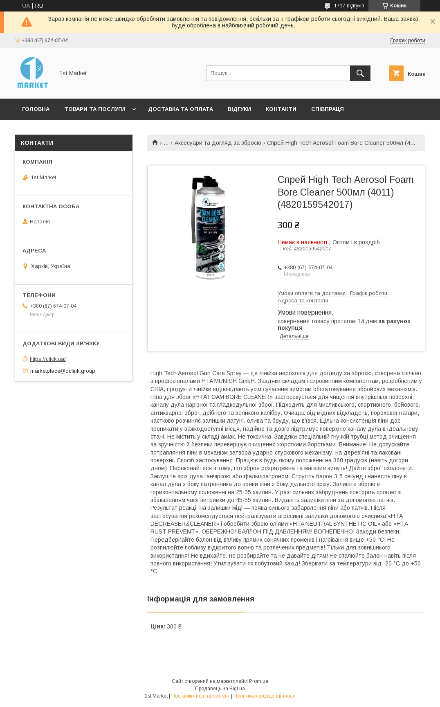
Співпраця (327, 109)
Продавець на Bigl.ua (220, 688)
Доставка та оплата (180, 109)
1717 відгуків (349, 6)
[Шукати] (360, 73)
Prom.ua (258, 681)
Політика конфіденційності (264, 696)
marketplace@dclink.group (62, 370)
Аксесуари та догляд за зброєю (218, 143)
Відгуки (239, 109)
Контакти (281, 109)
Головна (35, 109)
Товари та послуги (94, 109)
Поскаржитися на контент (200, 696)
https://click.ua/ (48, 359)
